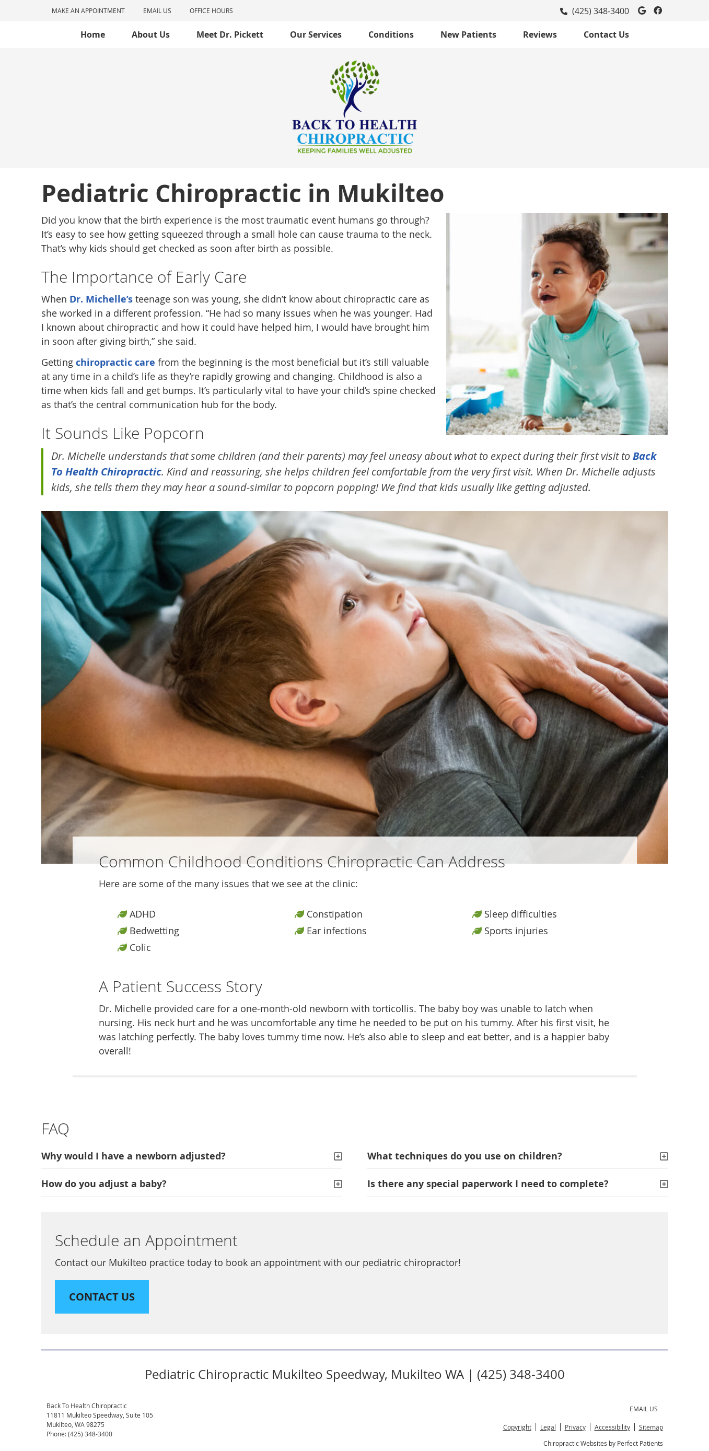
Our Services (316, 34)
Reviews (540, 34)
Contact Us (606, 34)
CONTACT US (102, 1297)
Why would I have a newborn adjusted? (133, 1156)
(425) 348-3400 (600, 11)
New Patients (468, 34)
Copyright (517, 1427)
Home (92, 34)
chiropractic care (115, 362)
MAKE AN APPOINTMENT (88, 10)
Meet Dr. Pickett (229, 34)
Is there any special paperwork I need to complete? (488, 1183)
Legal (548, 1427)
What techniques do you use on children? (464, 1156)
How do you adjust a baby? (104, 1183)
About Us (151, 34)
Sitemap (651, 1427)
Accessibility (612, 1427)
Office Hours (211, 10)
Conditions (391, 34)
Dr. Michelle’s (101, 299)
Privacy (575, 1427)
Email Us (157, 10)
